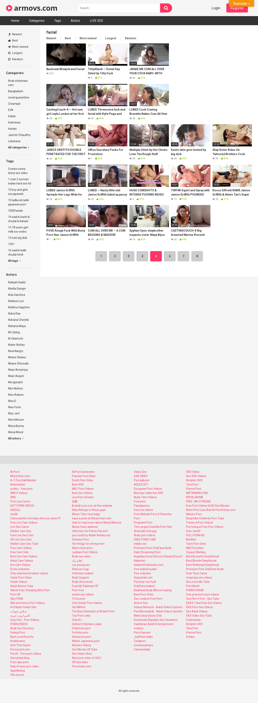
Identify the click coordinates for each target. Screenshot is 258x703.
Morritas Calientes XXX (148, 493)
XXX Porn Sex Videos (199, 607)
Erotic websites (20, 569)
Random (15, 59)
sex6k (14, 514)
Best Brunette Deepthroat (202, 556)
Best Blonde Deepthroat (201, 560)
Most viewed (18, 46)
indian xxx (140, 543)
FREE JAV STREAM (198, 501)
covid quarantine (18, 97)
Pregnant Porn (143, 522)
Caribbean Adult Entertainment (154, 624)
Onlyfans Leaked (82, 573)
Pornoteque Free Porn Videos (204, 526)
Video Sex (140, 471)
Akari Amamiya (18, 369)
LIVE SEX (96, 21)
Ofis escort (17, 674)
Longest (15, 53)
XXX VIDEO (141, 476)
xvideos (139, 628)
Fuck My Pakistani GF (85, 586)
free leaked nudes (145, 569)
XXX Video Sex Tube (199, 615)
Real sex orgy (80, 569)
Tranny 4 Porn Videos (199, 522)
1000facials (15, 210)
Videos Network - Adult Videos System (158, 607)
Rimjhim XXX (194, 480)
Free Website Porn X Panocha (152, 514)
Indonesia (14, 122)
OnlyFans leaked (144, 586)
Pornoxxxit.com (20, 649)
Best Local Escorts (21, 636)
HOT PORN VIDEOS (22, 505)
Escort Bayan (164, 556)
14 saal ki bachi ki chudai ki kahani (19, 219)
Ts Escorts (78, 598)
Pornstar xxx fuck (145, 581)
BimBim (191, 539)
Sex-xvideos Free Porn (148, 598)
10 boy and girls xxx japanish (18, 192)
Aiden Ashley (16, 344)
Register (237, 8)
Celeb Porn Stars (21, 577)
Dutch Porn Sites (82, 480)
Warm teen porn (82, 548)
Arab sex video (81, 556)
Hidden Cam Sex (20, 531)
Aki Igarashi (15, 382)
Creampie (14, 103)
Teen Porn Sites (196, 543)
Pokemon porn (81, 628)
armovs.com (31, 8)
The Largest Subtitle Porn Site (153, 526)
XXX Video (192, 471)
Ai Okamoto (15, 338)
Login (216, 8)
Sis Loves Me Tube (198, 581)
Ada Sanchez (16, 294)
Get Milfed (78, 607)
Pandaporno (142, 505)
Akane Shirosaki (18, 363)
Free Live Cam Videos (23, 522)
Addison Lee (16, 301)
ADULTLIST (141, 484)
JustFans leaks (143, 636)
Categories (37, 21)
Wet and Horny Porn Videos (27, 603)
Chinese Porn (80, 539)
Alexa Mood (15, 432)
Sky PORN (16, 598)
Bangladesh (15, 91)
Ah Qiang (14, 332)
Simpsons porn (81, 636)
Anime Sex (141, 603)
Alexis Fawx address (85, 526)
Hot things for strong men (88, 543)
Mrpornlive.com (20, 476)
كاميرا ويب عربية (20, 615)
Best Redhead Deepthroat (202, 564)
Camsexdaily (142, 649)
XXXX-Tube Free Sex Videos (204, 603)
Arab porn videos (144, 535)
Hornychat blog (19, 658)
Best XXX (78, 484)
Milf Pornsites (195, 548)
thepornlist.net (143, 577)
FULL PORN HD (195, 535)
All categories (18, 147)
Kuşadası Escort (144, 556)
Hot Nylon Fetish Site (23, 607)
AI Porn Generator (83, 471)
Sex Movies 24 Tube (84, 649)
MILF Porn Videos (83, 488)
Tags (57, 21)
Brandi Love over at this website (92, 505)
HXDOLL (15, 509)
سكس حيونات (18, 611)
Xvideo (190, 636)
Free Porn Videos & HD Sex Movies (207, 505)
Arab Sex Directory (22, 628)
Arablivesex (17, 641)
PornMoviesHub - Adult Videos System (158, 611)
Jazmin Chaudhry (19, 135)
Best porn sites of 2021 (86, 658)
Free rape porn (19, 662)
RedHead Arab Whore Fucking (153, 590)
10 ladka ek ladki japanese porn (18, 202)
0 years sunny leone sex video (18, 171)
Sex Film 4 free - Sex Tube (202, 598)
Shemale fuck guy (145, 531)
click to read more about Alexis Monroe (96, 522)
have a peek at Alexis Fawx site (91, 518)
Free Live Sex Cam (22, 535)
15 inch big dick (17, 237)
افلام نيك (77, 560)
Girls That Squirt (20, 645)
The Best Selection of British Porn (93, 611)
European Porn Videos (148, 488)
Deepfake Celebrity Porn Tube (205, 518)
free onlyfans (142, 573)
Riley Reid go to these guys (89, 509)
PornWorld (192, 586)
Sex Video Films (82, 653)
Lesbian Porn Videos (85, 552)
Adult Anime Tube (21, 586)
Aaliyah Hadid (16, 282)
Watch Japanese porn (86, 641)
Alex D (12, 401)
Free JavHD (193, 531)
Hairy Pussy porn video (24, 666)
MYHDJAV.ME (194, 497)
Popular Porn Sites (84, 476)
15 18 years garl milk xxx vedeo (18, 229)
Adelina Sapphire (19, 307)
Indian (12, 116)
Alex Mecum (16, 419)
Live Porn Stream (83, 497)
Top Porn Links (81, 615)
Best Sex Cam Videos (23, 556)
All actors (15, 438)
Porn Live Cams (20, 501)
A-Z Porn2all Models (23, 480)
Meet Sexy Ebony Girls (148, 615)
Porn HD (15, 594)
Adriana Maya (17, 326)
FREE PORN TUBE (145, 539)
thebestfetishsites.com (148, 564)
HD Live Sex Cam (21, 539)
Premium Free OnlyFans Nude (153, 548)
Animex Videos (81, 645)
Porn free (78, 590)
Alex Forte (14, 407)
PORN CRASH (19, 624)
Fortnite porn (80, 632)
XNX (13, 497)
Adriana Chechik (18, 319)
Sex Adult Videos (197, 611)
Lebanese (14, 141)
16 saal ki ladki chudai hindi (17, 252)
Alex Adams (16, 394)
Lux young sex (81, 564)
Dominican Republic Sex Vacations (156, 619)
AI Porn (15, 471)
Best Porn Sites (143, 594)
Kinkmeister (17, 484)
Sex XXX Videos (196, 476)
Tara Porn (192, 484)
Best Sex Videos (82, 493)
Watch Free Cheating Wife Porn (30, 590)
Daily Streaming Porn (147, 552)
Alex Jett (14, 413)
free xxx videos (143, 509)
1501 (11, 244)
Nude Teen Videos (145, 497)
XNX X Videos (18, 493)
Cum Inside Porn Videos (87, 603)
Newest (15, 34)
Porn (137, 518)
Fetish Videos (18, 581)
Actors (75, 21)
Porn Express (142, 632)
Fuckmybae (193, 619)
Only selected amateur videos (29, 573)
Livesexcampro (143, 645)
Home (15, 21)
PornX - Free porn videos (25, 653)
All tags (14, 260)
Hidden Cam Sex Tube (24, 543)
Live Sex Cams (19, 526)
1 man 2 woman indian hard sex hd (19, 181)
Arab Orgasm (80, 577)
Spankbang (17, 670)
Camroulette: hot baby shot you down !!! (35, 518)
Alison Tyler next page (86, 514)
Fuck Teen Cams (196, 573)
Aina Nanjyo (15, 351)
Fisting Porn (17, 632)
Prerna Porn (193, 488)
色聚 (75, 501)
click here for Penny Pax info (90, 531)
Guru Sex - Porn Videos (24, 619)
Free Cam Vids (19, 552)
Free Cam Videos (21, 548)
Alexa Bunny (16, 426)
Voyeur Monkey (196, 552)
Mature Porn (194, 514)
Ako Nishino (15, 388)
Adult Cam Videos (21, 560)
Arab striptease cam (18, 83)
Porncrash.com (81, 666)
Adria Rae (14, 313)
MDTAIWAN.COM (197, 493)
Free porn (140, 501)
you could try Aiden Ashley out (91, 535)
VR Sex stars (80, 662)
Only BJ (77, 619)
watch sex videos (83, 594)
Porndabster (142, 480)
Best (13, 40)
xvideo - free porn (21, 488)
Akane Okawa (17, 357)
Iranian (12, 128)
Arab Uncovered (82, 581)
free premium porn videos (202, 594)
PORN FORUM (195, 590)
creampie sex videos (199, 577)
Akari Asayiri (16, 376)
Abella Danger (17, 288)
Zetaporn (140, 641)
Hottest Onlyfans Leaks (87, 624)
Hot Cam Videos (20, 564)
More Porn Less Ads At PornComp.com (211, 509)
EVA (10, 110)
